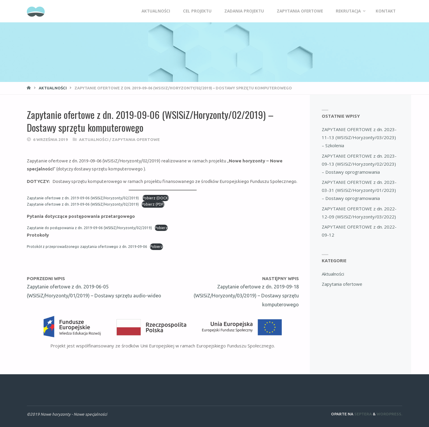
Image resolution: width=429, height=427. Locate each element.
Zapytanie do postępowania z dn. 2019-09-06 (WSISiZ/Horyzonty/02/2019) (89, 228)
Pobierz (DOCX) (155, 198)
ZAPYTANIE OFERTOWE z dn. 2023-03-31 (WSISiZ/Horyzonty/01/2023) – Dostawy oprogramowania (359, 190)
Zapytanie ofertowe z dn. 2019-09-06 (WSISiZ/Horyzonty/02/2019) (83, 198)
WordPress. (389, 414)
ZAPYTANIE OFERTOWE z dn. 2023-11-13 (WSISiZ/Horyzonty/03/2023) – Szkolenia (359, 137)
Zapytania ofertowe (136, 139)
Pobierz (161, 228)
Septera (362, 414)
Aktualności (53, 88)
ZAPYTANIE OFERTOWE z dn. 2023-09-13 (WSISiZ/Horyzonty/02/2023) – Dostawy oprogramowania (359, 164)
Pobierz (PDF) (153, 204)
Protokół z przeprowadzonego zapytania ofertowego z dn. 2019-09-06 (87, 247)
